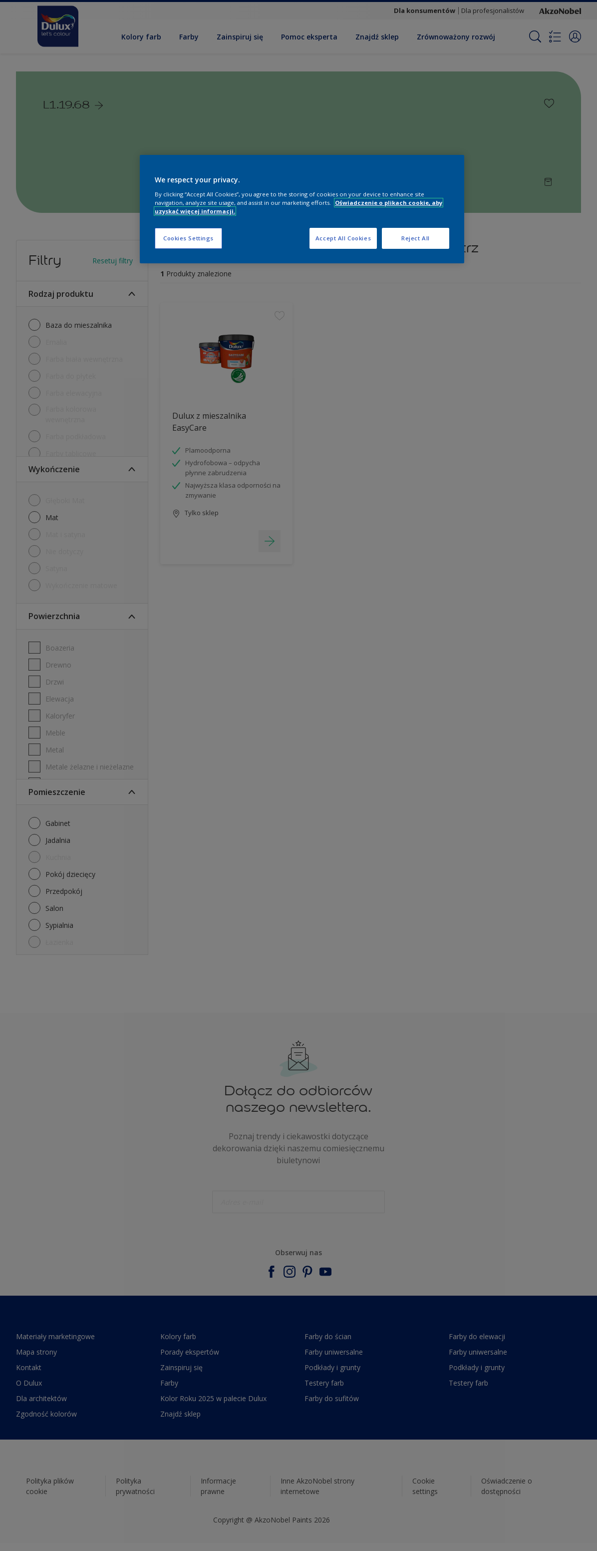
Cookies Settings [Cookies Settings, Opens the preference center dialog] (188, 238)
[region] (302, 209)
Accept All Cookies (343, 238)
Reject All (415, 238)
